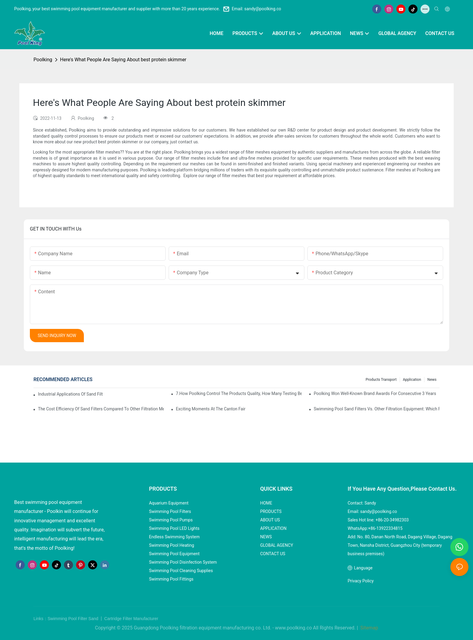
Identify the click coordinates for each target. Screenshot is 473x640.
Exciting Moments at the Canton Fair (211, 408)
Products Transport (381, 379)
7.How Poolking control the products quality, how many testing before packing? (239, 393)
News (431, 379)
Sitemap (368, 628)
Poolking (42, 59)
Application (412, 379)
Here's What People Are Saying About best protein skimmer (123, 59)
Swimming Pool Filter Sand (74, 618)
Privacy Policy (360, 580)
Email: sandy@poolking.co (256, 8)
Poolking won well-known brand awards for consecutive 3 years (375, 393)
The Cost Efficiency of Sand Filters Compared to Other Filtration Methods (101, 408)
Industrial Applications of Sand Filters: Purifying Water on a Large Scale (70, 394)
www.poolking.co (293, 628)
